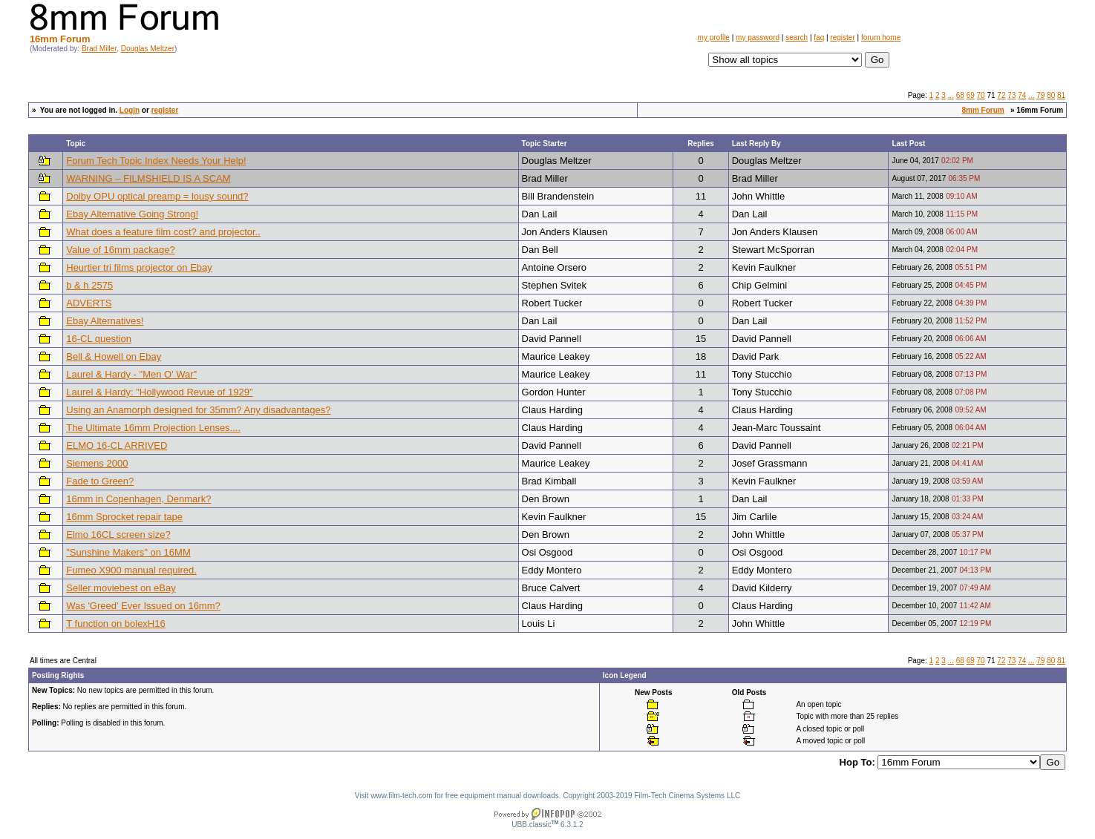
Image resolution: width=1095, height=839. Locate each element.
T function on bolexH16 (115, 623)
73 (1011, 95)
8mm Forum (982, 110)
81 (1061, 95)
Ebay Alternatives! (104, 320)
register (842, 37)
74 (1022, 95)
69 (971, 95)
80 (1051, 95)
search (796, 37)
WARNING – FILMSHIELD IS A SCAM (148, 178)
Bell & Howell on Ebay (113, 356)
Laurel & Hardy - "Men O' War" (131, 374)
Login (130, 110)
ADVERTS (88, 303)
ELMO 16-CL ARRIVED (116, 445)
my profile (714, 37)
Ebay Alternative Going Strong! (132, 214)
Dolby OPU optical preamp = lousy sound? (157, 196)
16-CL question (98, 338)
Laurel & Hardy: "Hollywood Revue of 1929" (159, 392)
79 (1040, 95)
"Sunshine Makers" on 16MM (128, 552)
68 (960, 95)
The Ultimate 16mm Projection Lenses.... (153, 427)
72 (1001, 95)
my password (757, 37)
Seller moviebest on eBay (120, 587)
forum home (880, 37)
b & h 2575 (89, 285)
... (951, 95)
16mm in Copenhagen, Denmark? (138, 498)
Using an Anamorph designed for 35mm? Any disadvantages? (198, 409)
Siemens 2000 (97, 463)
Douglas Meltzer (147, 49)
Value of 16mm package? (120, 249)
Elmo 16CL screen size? (118, 534)
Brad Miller (99, 49)
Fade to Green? (100, 481)
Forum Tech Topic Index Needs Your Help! (156, 160)
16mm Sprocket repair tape (124, 516)
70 (981, 95)
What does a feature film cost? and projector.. (163, 231)
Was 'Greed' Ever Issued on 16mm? (143, 605)
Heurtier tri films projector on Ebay (139, 267)
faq (819, 37)
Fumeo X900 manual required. (131, 570)
